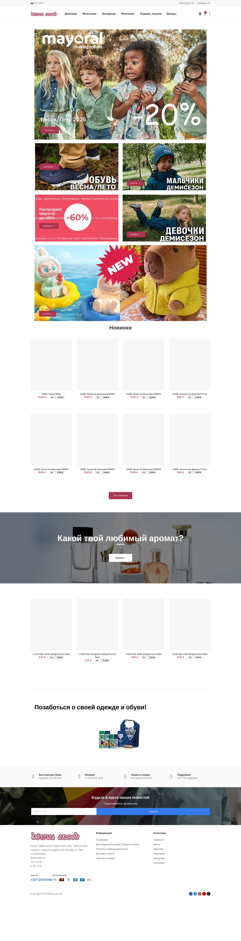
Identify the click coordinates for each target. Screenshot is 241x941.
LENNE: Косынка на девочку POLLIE (189, 427)
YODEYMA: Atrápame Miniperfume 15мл (97, 692)
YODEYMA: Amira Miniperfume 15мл (51, 690)
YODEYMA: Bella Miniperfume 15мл (144, 690)
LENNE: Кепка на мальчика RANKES (51, 504)
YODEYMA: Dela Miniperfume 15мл (190, 690)
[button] (120, 532)
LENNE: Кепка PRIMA (51, 427)
